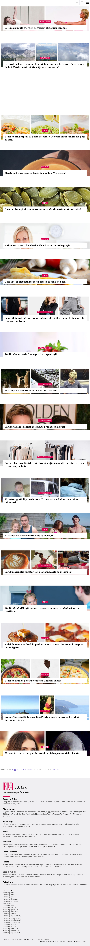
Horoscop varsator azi (11, 922)
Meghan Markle (9, 812)
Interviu (14, 885)
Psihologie (24, 844)
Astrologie (7, 903)
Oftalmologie (17, 846)
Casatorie (48, 802)
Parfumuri (21, 824)
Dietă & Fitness (10, 851)
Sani (40, 824)
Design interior (61, 874)
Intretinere (44, 22)
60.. (43, 770)
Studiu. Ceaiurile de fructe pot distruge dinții (31, 354)
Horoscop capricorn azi (12, 916)
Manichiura (46, 824)
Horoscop (7, 890)
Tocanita (54, 864)
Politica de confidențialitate (49, 941)
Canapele (42, 874)
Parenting (71, 874)
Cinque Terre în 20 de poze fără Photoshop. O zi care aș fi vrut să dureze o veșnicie (42, 718)
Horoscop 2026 (9, 892)
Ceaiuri (12, 844)
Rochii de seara (14, 834)
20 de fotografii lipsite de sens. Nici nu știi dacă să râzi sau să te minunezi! (41, 501)
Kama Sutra (60, 802)
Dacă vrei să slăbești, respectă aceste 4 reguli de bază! (35, 281)
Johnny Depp (45, 812)
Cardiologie (7, 846)
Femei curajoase (27, 877)
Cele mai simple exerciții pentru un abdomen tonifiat (36, 27)
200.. (58, 770)
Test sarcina (76, 844)
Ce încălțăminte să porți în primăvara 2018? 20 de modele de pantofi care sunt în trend (44, 319)
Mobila (35, 874)
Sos (27, 864)
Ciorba (17, 864)
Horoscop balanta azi (11, 928)
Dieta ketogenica (27, 856)
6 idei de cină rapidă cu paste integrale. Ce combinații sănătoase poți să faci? (45, 138)
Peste (23, 864)
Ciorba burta (47, 866)
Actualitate (8, 882)
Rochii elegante (60, 834)
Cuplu (36, 802)
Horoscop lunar (9, 905)
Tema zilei (30, 885)
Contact (84, 941)
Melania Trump (46, 814)
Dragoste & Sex (10, 799)
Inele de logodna (73, 834)
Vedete (45, 747)
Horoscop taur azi (9, 914)
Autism (37, 877)
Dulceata (47, 864)
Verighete (6, 836)
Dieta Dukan (18, 854)
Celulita (66, 824)
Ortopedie (43, 846)
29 (32, 770)
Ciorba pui (38, 866)
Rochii (8, 824)
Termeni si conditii (66, 941)
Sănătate (7, 841)
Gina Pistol (26, 814)
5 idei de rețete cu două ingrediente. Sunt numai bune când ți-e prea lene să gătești (44, 646)
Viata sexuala (23, 802)
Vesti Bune (67, 885)
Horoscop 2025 (9, 895)
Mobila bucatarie (9, 874)
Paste (12, 864)
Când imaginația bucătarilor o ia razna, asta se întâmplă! (38, 571)
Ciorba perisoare (27, 866)
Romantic (14, 802)
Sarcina (6, 844)
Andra (14, 814)
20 (12, 770)
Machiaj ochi (74, 824)
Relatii (31, 802)
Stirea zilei (21, 885)
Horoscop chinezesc (10, 901)
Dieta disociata (8, 856)
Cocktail (61, 864)
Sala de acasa (39, 856)
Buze (60, 824)
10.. (10, 770)
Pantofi (51, 834)
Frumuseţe (8, 821)
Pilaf (18, 866)
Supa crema (69, 864)
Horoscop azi (8, 897)
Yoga (33, 854)
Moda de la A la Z (44, 312)
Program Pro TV (69, 814)
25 (23, 770)
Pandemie (83, 885)
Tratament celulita (10, 826)
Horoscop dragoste (10, 899)
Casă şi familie (9, 872)
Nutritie (45, 167)
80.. (49, 770)
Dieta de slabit (77, 854)
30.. (35, 770)
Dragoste (6, 802)
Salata (31, 864)
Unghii (13, 824)
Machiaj (35, 824)
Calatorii (45, 58)
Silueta (17, 856)
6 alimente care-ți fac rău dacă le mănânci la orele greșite (38, 245)
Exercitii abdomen (57, 854)
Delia (19, 814)
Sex (54, 802)
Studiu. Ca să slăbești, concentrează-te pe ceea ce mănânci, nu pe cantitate (42, 609)
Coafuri (28, 824)
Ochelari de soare (17, 836)
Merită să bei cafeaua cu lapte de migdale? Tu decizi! (35, 172)
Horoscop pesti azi (10, 924)
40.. (37, 770)
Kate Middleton (21, 812)
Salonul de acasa (23, 826)
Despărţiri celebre (55, 885)
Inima (17, 844)
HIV (37, 846)
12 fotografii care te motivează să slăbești (29, 535)
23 (19, 770)
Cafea (36, 864)
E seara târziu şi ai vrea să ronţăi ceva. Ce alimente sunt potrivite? (43, 209)
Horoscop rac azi (9, 907)
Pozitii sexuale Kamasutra (75, 802)
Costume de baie (41, 834)
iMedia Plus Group (25, 940)
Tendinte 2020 (30, 836)
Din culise (6, 885)
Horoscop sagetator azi (12, 920)
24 (21, 770)
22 (17, 770)
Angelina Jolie (67, 812)
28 (30, 770)
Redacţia (77, 941)
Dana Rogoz (77, 812)
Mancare (6, 864)
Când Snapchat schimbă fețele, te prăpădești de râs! (35, 426)
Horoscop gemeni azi (11, 909)
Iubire (42, 802)
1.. (7, 770)
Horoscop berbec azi (11, 930)
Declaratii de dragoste (11, 804)
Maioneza (12, 866)
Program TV (57, 814)
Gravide (18, 877)
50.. (40, 770)
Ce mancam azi (59, 866)
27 (28, 770)
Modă (5, 831)
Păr (4, 824)
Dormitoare (51, 874)
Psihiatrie (51, 846)
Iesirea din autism (41, 885)
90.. (51, 770)
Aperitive (78, 864)
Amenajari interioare (24, 874)
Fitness (10, 854)
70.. (46, 770)
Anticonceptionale (64, 844)
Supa (41, 864)
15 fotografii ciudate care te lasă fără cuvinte (30, 390)
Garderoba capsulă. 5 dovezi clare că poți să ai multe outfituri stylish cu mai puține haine (44, 464)
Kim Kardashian (34, 812)
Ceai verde (32, 846)
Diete (5, 854)
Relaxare (27, 854)
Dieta (45, 130)
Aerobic (47, 854)
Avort (25, 846)
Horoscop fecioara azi (11, 911)
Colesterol (53, 844)
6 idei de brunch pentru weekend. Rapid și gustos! (33, 680)
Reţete (6, 861)
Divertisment (45, 384)
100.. (54, 770)
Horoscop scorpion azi (11, 918)
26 (25, 770)
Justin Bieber (35, 814)
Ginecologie (33, 844)
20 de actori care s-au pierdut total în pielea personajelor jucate (42, 753)
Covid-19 (75, 885)
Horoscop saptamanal (11, 932)
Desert (5, 866)
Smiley (8, 814)
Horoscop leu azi (9, 926)
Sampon (54, 824)
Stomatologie (45, 348)
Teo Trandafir (56, 812)
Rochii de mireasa (27, 834)
